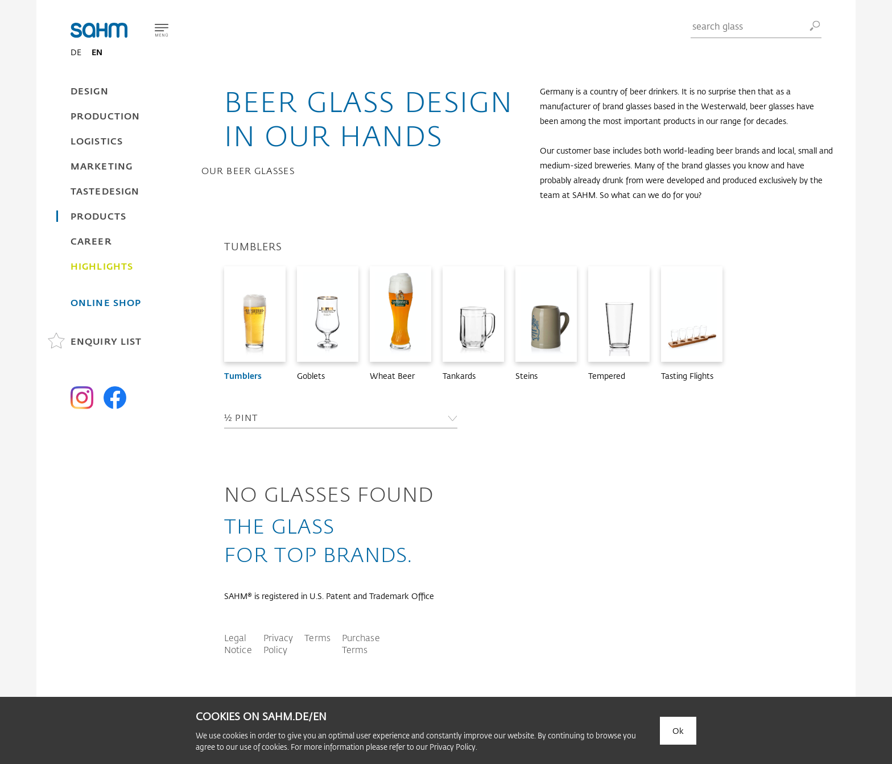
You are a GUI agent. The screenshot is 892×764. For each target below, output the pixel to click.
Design (90, 91)
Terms (317, 637)
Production (105, 116)
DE (76, 52)
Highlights (102, 266)
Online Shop (106, 302)
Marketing (102, 166)
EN (97, 52)
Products (98, 216)
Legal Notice (238, 643)
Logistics (97, 141)
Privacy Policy (278, 643)
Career (91, 241)
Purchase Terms (361, 643)
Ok (678, 730)
